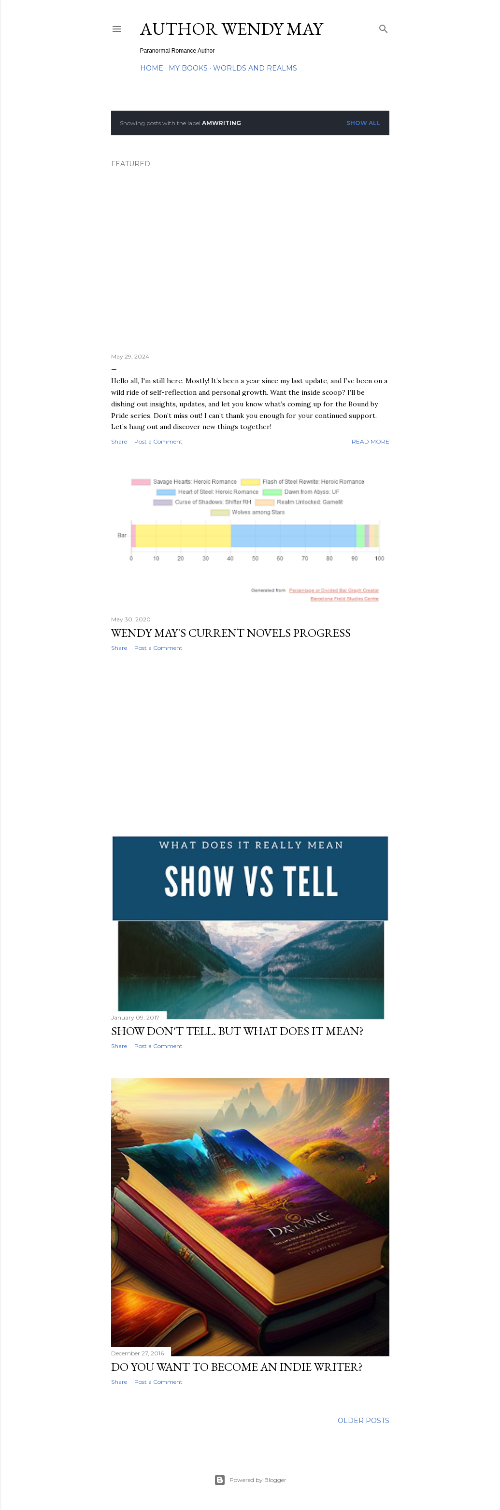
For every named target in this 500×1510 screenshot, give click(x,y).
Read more (370, 441)
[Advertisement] (250, 743)
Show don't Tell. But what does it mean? (237, 1030)
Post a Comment (158, 441)
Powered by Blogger (250, 1480)
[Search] (383, 26)
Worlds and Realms (255, 68)
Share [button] (119, 441)
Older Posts (363, 1420)
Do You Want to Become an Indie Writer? (237, 1366)
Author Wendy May (231, 28)
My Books (188, 68)
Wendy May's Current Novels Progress (231, 632)
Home (151, 68)
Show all (363, 123)
